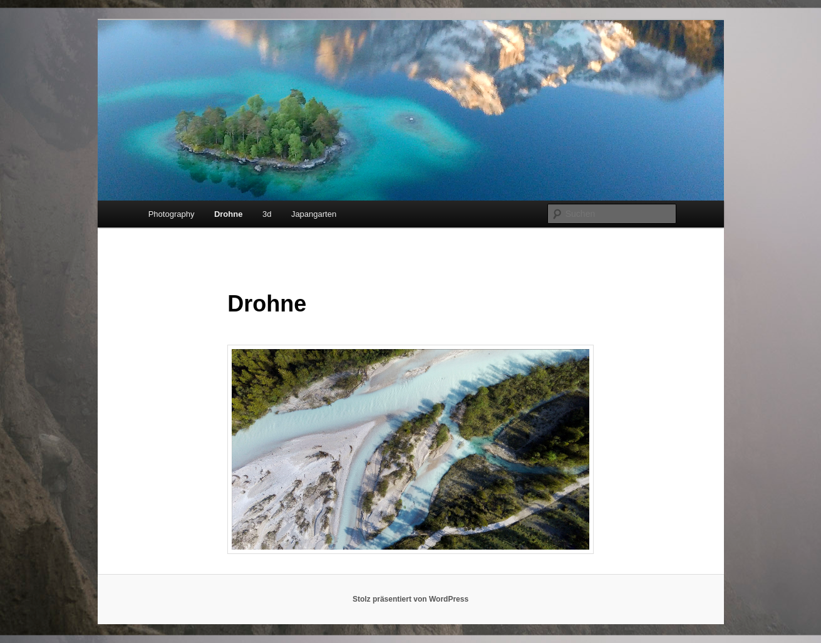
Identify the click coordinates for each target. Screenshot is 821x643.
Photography (171, 214)
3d (266, 214)
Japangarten (313, 214)
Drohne (228, 214)
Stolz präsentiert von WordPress (410, 599)
